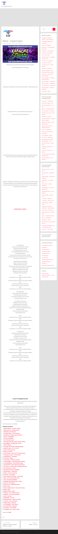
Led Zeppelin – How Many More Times (12, 443)
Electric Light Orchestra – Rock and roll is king (14, 487)
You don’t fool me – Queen (10, 468)
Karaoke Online (45, 273)
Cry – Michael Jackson (9, 440)
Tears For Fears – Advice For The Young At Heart (14, 453)
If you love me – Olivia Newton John (12, 484)
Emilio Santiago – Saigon (9, 491)
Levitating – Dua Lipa (46, 62)
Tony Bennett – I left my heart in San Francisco (14, 464)
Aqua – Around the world (9, 449)
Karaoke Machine (45, 249)
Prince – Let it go (7, 496)
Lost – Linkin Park (46, 55)
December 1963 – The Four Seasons (12, 433)
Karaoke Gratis (45, 276)
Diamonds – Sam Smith (47, 68)
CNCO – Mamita (7, 444)
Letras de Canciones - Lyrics (48, 275)
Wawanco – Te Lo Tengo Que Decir (12, 492)
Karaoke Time (45, 257)
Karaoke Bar (44, 247)
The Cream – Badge (8, 458)
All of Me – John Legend (9, 482)
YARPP (9, 512)
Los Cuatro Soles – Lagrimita (10, 506)
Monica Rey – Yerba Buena (10, 431)
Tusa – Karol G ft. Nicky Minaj (10, 479)
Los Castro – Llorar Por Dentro (11, 501)
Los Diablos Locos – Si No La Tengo (12, 509)
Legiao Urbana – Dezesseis (10, 502)
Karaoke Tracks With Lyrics (47, 259)
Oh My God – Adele (46, 91)
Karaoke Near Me (45, 253)
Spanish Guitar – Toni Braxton (10, 471)
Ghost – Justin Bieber (46, 45)
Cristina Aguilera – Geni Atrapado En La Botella (14, 461)
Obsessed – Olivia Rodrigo (47, 51)
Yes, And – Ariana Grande (47, 60)
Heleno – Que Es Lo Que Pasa (10, 473)
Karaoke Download (18, 43)
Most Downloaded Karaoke (48, 265)
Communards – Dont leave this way (12, 459)
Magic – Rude (7, 489)
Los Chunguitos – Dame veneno (11, 504)
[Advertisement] (29, 17)
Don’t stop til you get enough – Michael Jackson (14, 441)
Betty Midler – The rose (9, 497)
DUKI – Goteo (7, 486)
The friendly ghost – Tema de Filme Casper (13, 463)
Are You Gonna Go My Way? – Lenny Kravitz (13, 476)
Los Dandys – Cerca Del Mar (10, 507)
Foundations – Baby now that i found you (13, 435)
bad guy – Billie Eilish (8, 438)
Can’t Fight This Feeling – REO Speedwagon (13, 446)
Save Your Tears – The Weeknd (48, 83)
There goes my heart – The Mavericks (12, 454)
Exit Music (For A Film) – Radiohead (11, 469)
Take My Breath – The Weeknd (48, 81)
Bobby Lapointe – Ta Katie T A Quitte (12, 428)
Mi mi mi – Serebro (8, 451)
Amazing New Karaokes (47, 245)
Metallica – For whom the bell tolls (11, 494)
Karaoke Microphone (46, 251)
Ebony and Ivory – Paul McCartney (11, 430)
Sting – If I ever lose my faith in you (11, 477)
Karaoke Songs (45, 255)
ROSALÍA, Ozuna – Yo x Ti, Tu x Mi (11, 448)
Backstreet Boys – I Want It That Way (12, 499)
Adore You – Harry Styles (9, 474)
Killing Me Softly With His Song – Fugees (13, 481)
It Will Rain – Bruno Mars (47, 53)
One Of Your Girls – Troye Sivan (48, 85)
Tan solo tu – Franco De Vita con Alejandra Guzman (15, 466)
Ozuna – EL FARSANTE (9, 436)
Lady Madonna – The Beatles (10, 456)
